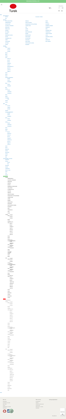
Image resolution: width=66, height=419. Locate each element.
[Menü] (64, 408)
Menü (1, 14)
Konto (1, 392)
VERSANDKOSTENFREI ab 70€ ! (33, 1)
